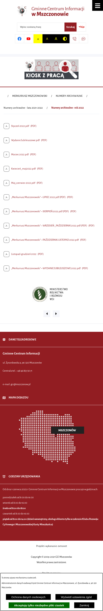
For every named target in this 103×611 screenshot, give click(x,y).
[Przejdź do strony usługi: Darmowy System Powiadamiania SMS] (83, 38)
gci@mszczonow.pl (21, 384)
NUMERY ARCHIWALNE (69, 96)
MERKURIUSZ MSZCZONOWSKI (29, 96)
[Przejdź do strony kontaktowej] (74, 38)
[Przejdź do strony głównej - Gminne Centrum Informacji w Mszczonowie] (51, 12)
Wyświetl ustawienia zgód (76, 597)
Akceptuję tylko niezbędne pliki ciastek (39, 605)
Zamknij (84, 605)
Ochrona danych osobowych (28, 597)
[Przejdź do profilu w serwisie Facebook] (19, 38)
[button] (97, 5)
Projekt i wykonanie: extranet (51, 546)
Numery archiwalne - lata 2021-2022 (23, 107)
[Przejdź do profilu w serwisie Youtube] (28, 38)
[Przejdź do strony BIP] (81, 27)
